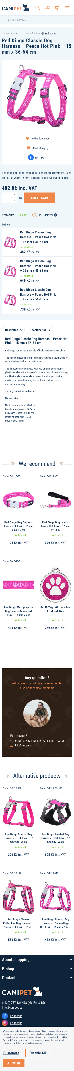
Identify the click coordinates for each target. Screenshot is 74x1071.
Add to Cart (39, 198)
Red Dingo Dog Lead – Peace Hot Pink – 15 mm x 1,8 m (55, 526)
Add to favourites (40, 138)
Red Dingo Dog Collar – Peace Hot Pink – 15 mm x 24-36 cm (18, 526)
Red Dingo (50, 33)
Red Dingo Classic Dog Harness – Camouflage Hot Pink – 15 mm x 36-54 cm (55, 925)
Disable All (38, 1052)
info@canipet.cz (24, 745)
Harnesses (20, 20)
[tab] (13, 328)
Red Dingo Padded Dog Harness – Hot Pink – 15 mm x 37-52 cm (55, 838)
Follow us (16, 1016)
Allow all (13, 1062)
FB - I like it (40, 157)
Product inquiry (40, 148)
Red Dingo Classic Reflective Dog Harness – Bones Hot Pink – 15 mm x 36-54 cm (18, 925)
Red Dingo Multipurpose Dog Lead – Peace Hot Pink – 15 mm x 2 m (18, 611)
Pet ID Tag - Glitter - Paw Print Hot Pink (55, 609)
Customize (11, 1052)
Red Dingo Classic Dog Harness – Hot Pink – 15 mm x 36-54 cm (18, 838)
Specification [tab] (39, 330)
